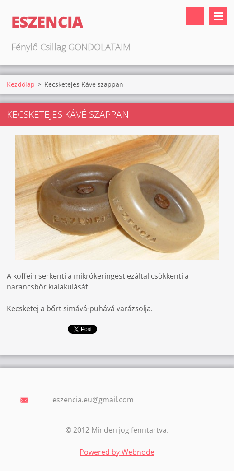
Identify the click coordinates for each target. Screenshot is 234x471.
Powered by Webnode (117, 452)
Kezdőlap (21, 84)
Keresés (195, 16)
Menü (218, 16)
